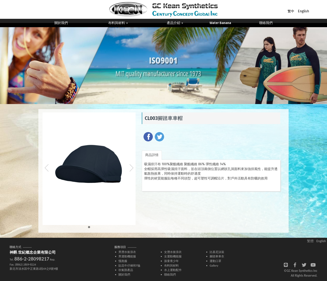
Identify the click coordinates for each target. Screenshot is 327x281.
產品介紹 (175, 23)
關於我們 (61, 23)
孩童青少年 (171, 261)
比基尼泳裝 (217, 252)
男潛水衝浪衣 (127, 252)
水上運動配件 (173, 270)
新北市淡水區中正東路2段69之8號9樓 (34, 269)
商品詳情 (151, 155)
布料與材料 (118, 23)
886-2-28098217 (31, 259)
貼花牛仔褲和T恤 (129, 265)
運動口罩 (215, 261)
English (303, 11)
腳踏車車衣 (217, 256)
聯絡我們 (266, 23)
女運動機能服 (173, 256)
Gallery (214, 265)
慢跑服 (122, 261)
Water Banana (220, 23)
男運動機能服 (127, 256)
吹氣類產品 (125, 270)
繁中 (291, 11)
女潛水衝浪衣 (173, 252)
